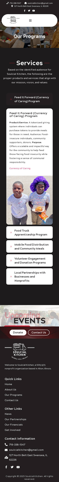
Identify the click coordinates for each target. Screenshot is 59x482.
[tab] (29, 99)
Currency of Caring (19, 168)
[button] (30, 20)
